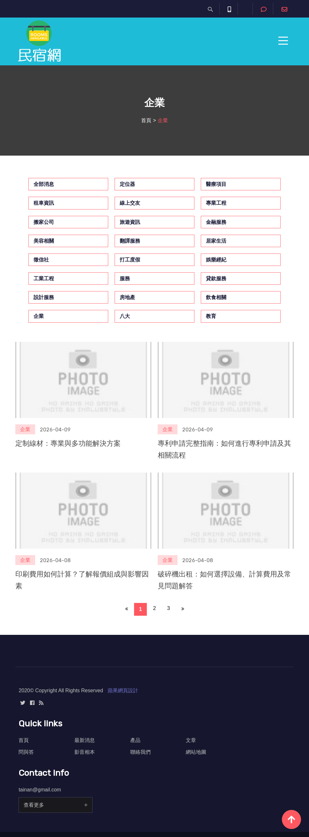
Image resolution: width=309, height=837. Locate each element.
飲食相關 (216, 297)
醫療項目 (216, 184)
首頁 (146, 120)
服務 (125, 278)
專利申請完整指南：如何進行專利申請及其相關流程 (224, 449)
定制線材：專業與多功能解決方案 (68, 443)
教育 (211, 316)
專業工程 (216, 203)
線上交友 (130, 203)
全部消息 (44, 184)
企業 (39, 316)
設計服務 (44, 297)
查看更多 (34, 805)
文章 (191, 740)
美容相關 (44, 241)
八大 (125, 316)
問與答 (26, 752)
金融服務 (216, 222)
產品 (135, 740)
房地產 (127, 297)
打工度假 (130, 259)
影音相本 (84, 752)
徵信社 (41, 259)
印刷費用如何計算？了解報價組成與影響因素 (82, 580)
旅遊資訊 (130, 222)
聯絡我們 (140, 752)
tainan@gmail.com (40, 789)
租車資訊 (44, 203)
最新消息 (84, 740)
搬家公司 (44, 222)
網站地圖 (196, 752)
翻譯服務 (130, 241)
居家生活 (216, 241)
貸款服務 (216, 278)
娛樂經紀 (216, 259)
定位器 (127, 184)
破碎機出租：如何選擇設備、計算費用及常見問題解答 (224, 580)
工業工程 (44, 278)
